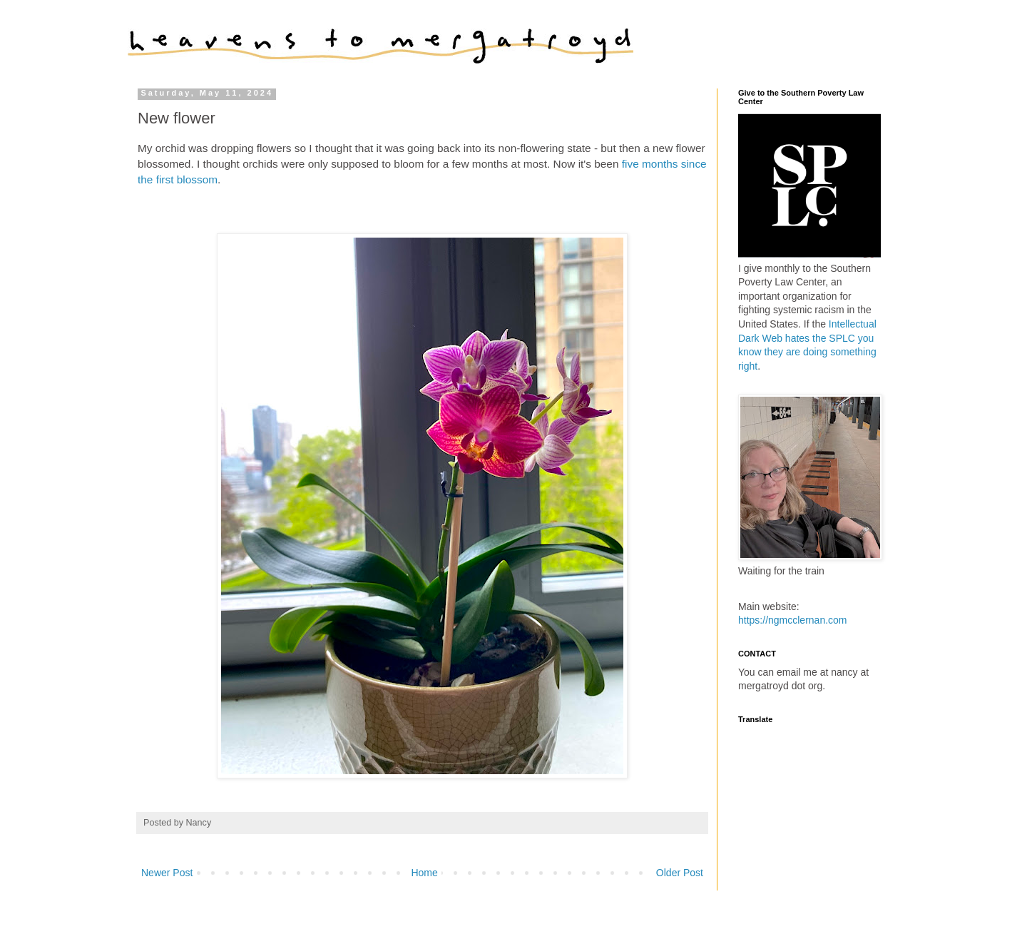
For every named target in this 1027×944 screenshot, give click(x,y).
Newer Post (167, 872)
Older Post (679, 872)
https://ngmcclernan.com (792, 620)
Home (424, 872)
